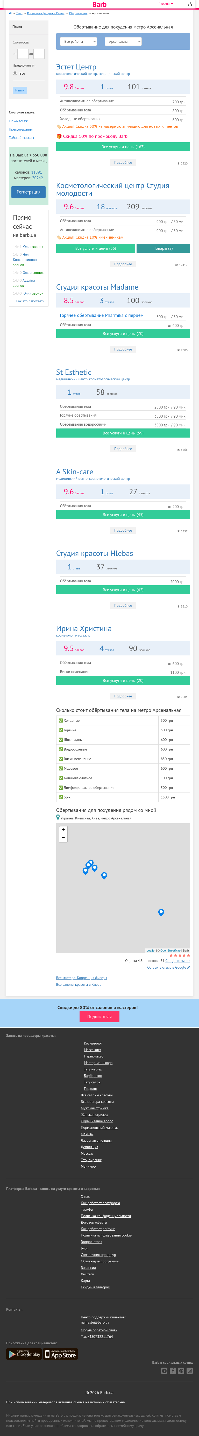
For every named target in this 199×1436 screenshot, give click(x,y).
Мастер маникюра (98, 1062)
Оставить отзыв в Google (168, 967)
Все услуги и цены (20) (123, 680)
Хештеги (87, 1274)
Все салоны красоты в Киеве (79, 984)
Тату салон (92, 1082)
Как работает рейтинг (98, 1228)
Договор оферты (94, 1222)
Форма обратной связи (99, 1330)
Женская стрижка (94, 1114)
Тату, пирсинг (91, 1160)
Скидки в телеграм (95, 1287)
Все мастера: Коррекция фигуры (81, 977)
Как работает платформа (100, 1203)
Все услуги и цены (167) (123, 146)
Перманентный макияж (99, 1127)
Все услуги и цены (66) (95, 248)
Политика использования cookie (106, 1235)
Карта (85, 1280)
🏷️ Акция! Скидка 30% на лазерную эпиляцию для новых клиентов (117, 126)
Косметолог (93, 1043)
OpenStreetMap (170, 950)
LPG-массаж (18, 121)
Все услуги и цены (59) (123, 432)
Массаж (87, 1153)
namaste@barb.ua (95, 1322)
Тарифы (87, 1209)
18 (101, 206)
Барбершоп (93, 1075)
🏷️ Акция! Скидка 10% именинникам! (90, 237)
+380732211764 (100, 1336)
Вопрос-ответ (91, 1241)
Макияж (87, 1134)
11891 (36, 172)
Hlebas (94, 553)
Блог (84, 1248)
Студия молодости (112, 189)
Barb (99, 4)
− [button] (63, 838)
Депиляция (89, 1147)
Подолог (90, 1088)
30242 (37, 177)
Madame (97, 287)
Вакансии (88, 1267)
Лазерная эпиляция (96, 1140)
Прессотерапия (21, 129)
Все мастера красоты (97, 1101)
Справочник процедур (98, 1254)
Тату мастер (93, 1069)
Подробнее (123, 162)
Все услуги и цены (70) (123, 333)
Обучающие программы (100, 1261)
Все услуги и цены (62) (123, 589)
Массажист (92, 1049)
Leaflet (151, 950)
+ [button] (63, 830)
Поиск (17, 26)
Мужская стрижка (95, 1108)
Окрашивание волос (97, 1121)
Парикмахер (94, 1056)
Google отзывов (177, 960)
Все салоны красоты (97, 1095)
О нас (85, 1196)
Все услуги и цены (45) (123, 514)
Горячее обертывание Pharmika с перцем (102, 315)
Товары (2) (163, 248)
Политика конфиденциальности (106, 1215)
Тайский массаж (21, 137)
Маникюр (88, 1166)
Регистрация (28, 192)
